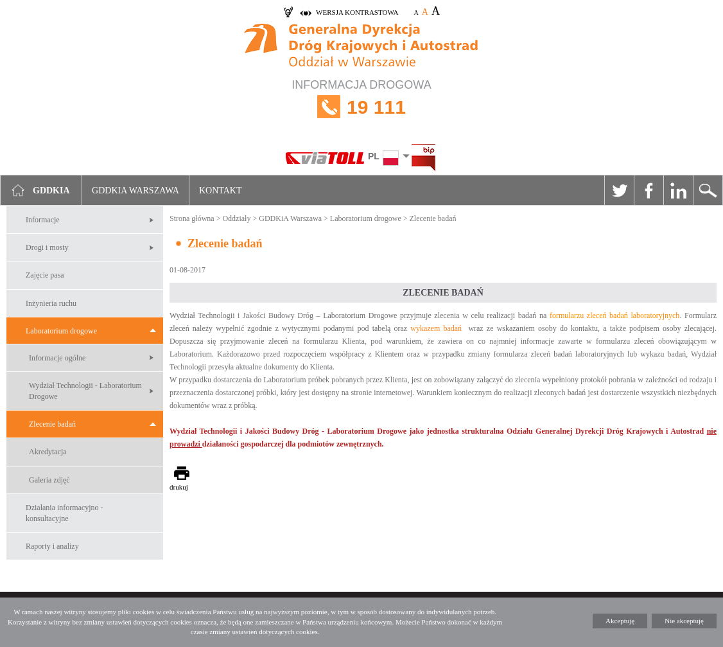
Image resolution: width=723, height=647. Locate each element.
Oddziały (236, 218)
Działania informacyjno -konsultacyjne (64, 513)
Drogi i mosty (47, 247)
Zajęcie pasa (45, 274)
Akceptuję (619, 621)
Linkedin (678, 190)
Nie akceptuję (684, 621)
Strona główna (192, 218)
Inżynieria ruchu (51, 303)
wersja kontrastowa (357, 12)
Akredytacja (48, 451)
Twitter (619, 190)
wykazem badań (436, 328)
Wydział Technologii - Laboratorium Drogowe (85, 391)
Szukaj (707, 190)
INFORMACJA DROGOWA (361, 107)
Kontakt (220, 190)
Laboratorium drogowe (61, 330)
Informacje (43, 219)
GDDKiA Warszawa (290, 218)
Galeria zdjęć (49, 479)
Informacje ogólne (57, 357)
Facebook (648, 190)
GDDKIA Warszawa (135, 190)
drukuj (179, 487)
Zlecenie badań (52, 424)
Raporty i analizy (52, 546)
